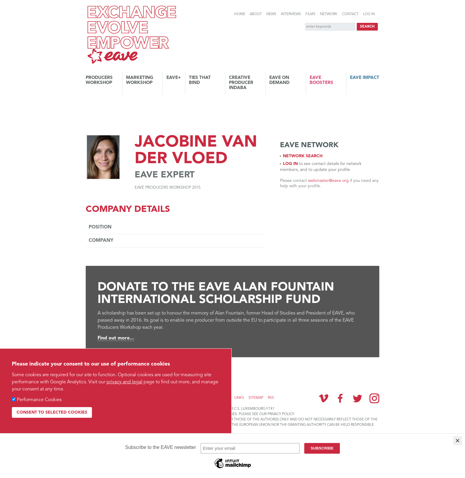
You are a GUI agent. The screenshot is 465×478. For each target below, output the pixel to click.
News (271, 14)
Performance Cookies (39, 400)
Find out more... (116, 338)
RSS (271, 398)
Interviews (291, 14)
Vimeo (323, 398)
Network (328, 14)
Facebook (340, 398)
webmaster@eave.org (328, 181)
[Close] (457, 440)
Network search (303, 156)
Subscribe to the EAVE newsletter (129, 371)
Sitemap (256, 398)
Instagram (374, 398)
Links (239, 398)
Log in (369, 14)
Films (310, 14)
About (256, 14)
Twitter (357, 398)
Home (239, 14)
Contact (350, 14)
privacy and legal (124, 382)
